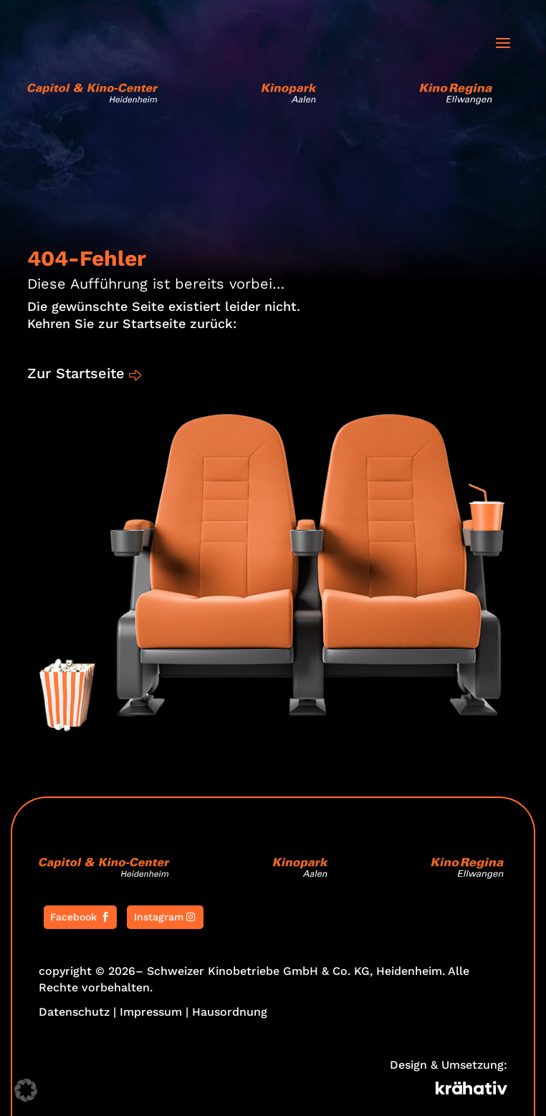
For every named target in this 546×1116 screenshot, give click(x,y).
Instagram (158, 917)
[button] (26, 1090)
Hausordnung (229, 1012)
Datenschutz (74, 1012)
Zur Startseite (76, 373)
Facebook (73, 917)
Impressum (151, 1012)
